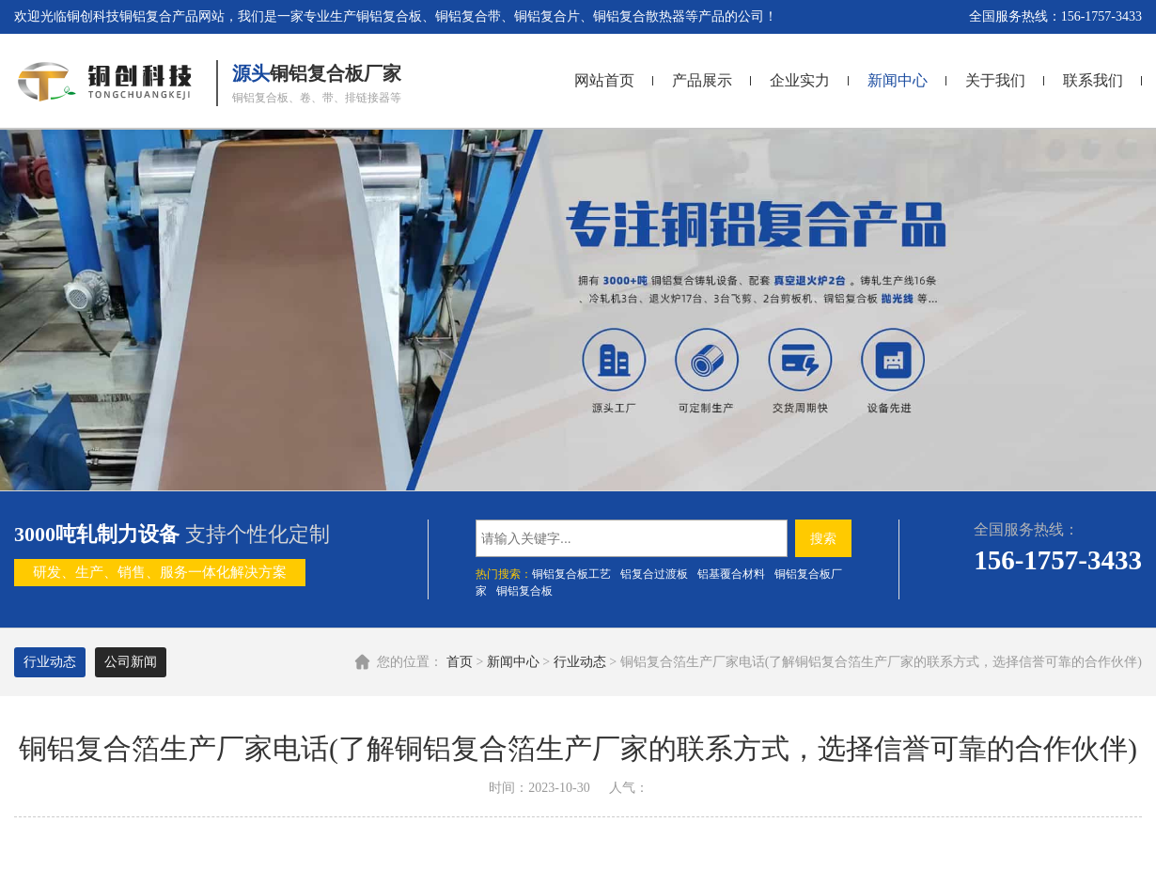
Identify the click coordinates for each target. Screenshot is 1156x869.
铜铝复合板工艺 (571, 574)
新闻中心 (897, 80)
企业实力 (800, 80)
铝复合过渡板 (654, 574)
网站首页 (604, 80)
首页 (459, 662)
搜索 (823, 538)
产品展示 (702, 80)
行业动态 (580, 662)
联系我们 (1093, 80)
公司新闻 (130, 662)
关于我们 (995, 80)
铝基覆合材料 (731, 574)
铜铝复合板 (524, 590)
